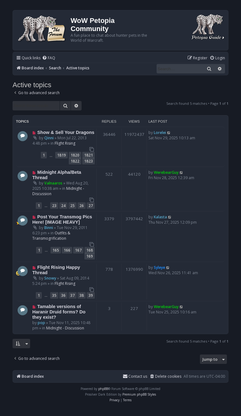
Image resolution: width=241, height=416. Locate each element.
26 (81, 205)
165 (55, 250)
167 (78, 250)
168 (89, 250)
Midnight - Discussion (65, 328)
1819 (61, 155)
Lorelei (160, 132)
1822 (75, 161)
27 (90, 205)
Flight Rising (65, 143)
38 (81, 295)
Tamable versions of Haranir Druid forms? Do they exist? (58, 312)
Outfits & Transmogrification (51, 235)
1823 (88, 161)
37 (72, 295)
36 (63, 295)
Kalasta (160, 217)
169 (89, 256)
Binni (48, 227)
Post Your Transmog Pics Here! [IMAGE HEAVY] (62, 219)
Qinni (49, 138)
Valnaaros (53, 183)
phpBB (103, 389)
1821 (88, 155)
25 (72, 205)
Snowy (50, 278)
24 (63, 205)
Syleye (159, 267)
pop (41, 322)
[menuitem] (48, 58)
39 (90, 295)
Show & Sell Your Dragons (65, 132)
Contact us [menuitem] (135, 376)
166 (67, 250)
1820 (75, 155)
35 (54, 295)
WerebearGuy (166, 172)
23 (54, 205)
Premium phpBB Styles (139, 394)
